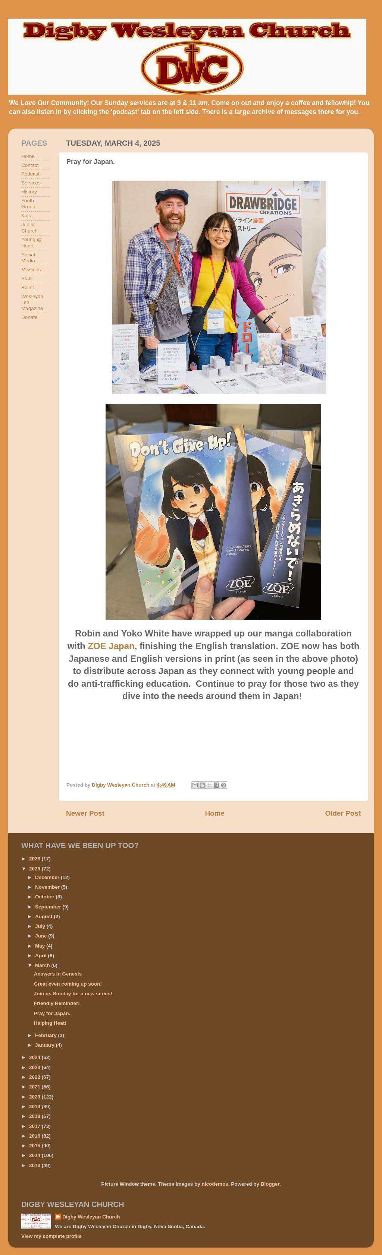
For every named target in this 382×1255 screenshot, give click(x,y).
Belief (27, 287)
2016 (35, 1136)
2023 (35, 1067)
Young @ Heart (31, 242)
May (40, 946)
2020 (35, 1097)
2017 (35, 1126)
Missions (31, 269)
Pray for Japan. (52, 1013)
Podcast (30, 174)
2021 (35, 1087)
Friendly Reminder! (57, 1003)
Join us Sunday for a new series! (73, 993)
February (46, 1035)
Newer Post (85, 813)
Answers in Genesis (58, 974)
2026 (35, 859)
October (45, 897)
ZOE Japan (111, 646)
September (49, 907)
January (45, 1045)
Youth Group (28, 203)
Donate (29, 317)
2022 (35, 1077)
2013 (35, 1165)
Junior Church (29, 227)
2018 (35, 1116)
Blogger (270, 1184)
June (41, 936)
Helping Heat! (50, 1023)
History (29, 192)
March (43, 965)
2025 (35, 869)
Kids (26, 215)
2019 (35, 1106)
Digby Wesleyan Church (91, 1217)
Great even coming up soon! (68, 984)
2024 (35, 1057)
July (41, 926)
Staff (26, 278)
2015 (35, 1145)
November (48, 887)
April (41, 955)
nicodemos (214, 1184)
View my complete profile (51, 1236)
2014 (35, 1155)
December (48, 877)
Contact (30, 165)
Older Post (343, 813)
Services (31, 183)
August (44, 916)
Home (214, 813)
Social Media (28, 257)
